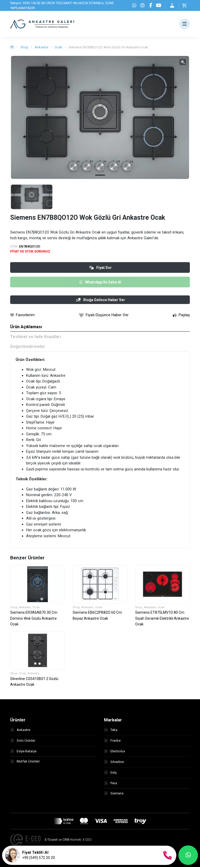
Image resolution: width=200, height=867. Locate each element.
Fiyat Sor (100, 268)
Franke (112, 740)
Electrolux (114, 751)
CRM (66, 840)
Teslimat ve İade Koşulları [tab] (35, 336)
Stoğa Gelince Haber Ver (100, 300)
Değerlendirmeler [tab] (27, 346)
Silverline (114, 762)
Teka (110, 730)
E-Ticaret (51, 840)
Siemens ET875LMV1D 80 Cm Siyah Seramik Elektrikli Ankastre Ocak (162, 618)
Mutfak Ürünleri (25, 762)
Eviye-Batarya (23, 751)
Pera (110, 783)
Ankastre (41, 47)
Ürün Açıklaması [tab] (26, 326)
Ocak (58, 47)
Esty (110, 772)
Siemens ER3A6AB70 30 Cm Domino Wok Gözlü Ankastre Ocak (33, 618)
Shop (24, 47)
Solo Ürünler (22, 740)
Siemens (113, 794)
